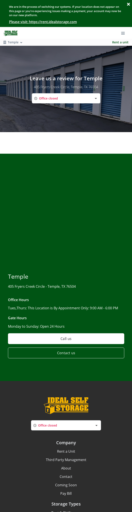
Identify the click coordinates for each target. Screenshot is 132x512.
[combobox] (66, 98)
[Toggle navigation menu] (125, 32)
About (66, 468)
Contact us (66, 353)
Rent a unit (120, 42)
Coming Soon (66, 485)
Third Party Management (66, 459)
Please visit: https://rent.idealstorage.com (43, 21)
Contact (66, 476)
